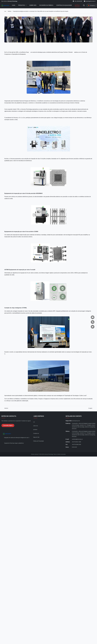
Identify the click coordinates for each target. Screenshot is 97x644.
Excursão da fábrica (46, 5)
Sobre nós (32, 5)
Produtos (21, 5)
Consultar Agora (7, 425)
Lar (5, 11)
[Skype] (92, 322)
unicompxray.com (76, 420)
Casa (13, 5)
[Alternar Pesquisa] (84, 5)
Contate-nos (36, 433)
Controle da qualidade (64, 5)
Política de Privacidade (38, 441)
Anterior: (6, 408)
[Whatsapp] (92, 326)
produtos (35, 429)
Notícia (77, 5)
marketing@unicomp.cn (90, 1)
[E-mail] (92, 317)
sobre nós (35, 425)
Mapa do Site (36, 437)
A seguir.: (90, 408)
